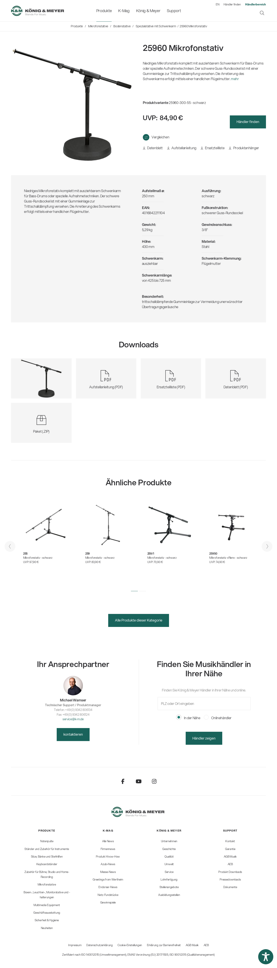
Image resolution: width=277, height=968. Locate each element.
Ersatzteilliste (212, 148)
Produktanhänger (244, 148)
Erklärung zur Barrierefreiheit (164, 945)
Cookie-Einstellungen (130, 945)
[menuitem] (104, 10)
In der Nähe (188, 717)
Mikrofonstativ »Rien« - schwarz (228, 558)
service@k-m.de (73, 719)
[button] (134, 591)
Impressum (74, 945)
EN (217, 4)
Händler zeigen (204, 738)
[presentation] (10, 546)
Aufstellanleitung (181, 148)
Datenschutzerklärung (99, 945)
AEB (206, 945)
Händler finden (232, 4)
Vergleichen (160, 136)
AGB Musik (192, 945)
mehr (235, 78)
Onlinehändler (218, 717)
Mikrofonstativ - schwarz (37, 558)
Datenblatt (153, 148)
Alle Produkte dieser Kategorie (138, 620)
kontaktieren (73, 734)
